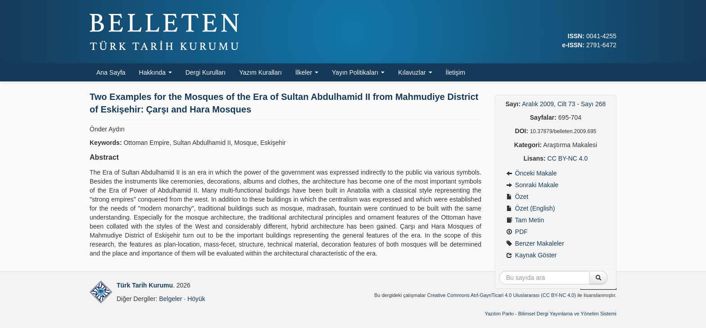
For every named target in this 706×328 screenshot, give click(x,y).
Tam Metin (525, 220)
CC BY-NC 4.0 (568, 158)
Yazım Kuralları (260, 72)
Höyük (196, 298)
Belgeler (170, 298)
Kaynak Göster (531, 255)
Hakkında (155, 72)
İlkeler (306, 72)
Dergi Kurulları (206, 72)
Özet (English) (530, 208)
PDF (517, 231)
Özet (517, 196)
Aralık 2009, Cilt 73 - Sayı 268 (564, 104)
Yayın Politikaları (358, 72)
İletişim (456, 72)
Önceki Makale (531, 173)
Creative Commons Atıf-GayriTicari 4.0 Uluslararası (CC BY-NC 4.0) (501, 295)
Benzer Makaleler (535, 243)
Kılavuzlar (415, 72)
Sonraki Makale (532, 185)
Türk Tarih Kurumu (145, 285)
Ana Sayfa (111, 72)
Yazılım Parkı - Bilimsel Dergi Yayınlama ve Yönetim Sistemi (550, 313)
